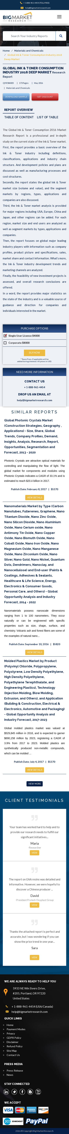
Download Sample (16, 96)
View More (34, 784)
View (34, 852)
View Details (34, 497)
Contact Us (13, 1055)
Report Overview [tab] (18, 110)
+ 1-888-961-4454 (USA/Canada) (32, 1006)
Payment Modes (16, 1029)
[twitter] (14, 1092)
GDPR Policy (14, 1037)
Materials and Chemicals (28, 50)
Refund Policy (14, 1046)
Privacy (11, 1033)
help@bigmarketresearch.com (38, 8)
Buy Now (34, 352)
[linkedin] (6, 1092)
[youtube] (38, 1092)
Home (6, 50)
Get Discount (45, 96)
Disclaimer (12, 1042)
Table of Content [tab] (19, 117)
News (10, 1074)
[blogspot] (30, 1092)
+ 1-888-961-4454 (31, 3)
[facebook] (22, 1092)
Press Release (15, 1070)
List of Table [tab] (47, 117)
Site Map (12, 1050)
